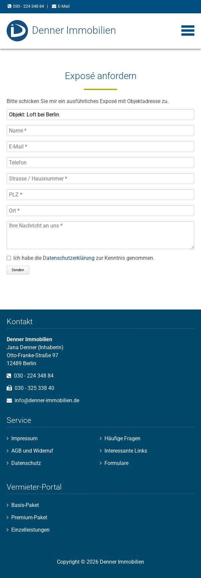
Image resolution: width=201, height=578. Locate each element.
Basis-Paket (25, 505)
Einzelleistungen (30, 530)
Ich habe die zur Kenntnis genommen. (83, 258)
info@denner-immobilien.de (47, 400)
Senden (18, 270)
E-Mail (64, 6)
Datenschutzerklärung (69, 258)
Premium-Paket (29, 517)
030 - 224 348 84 (28, 6)
